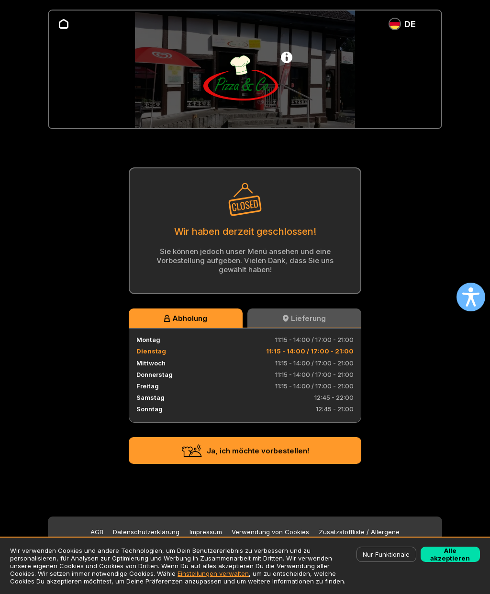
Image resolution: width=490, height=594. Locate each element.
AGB (96, 532)
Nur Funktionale (386, 554)
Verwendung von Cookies (270, 532)
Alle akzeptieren (450, 554)
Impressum (205, 532)
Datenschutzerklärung (146, 532)
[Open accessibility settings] (471, 297)
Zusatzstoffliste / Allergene (359, 532)
